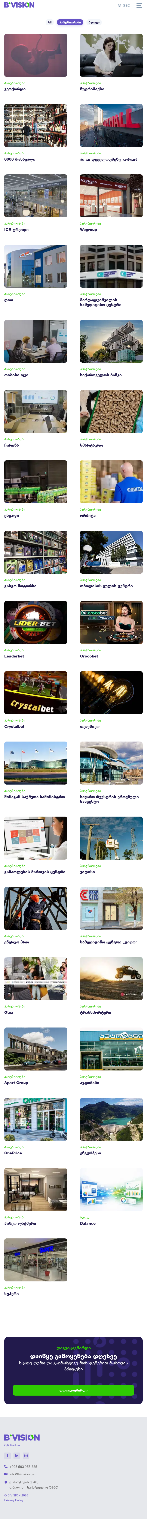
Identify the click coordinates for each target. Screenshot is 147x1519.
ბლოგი (94, 22)
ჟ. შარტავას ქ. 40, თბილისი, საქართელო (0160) (33, 1485)
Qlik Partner (12, 1445)
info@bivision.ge (21, 1474)
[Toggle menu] (139, 5)
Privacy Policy (13, 1500)
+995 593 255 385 (23, 1466)
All (50, 22)
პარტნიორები (70, 22)
